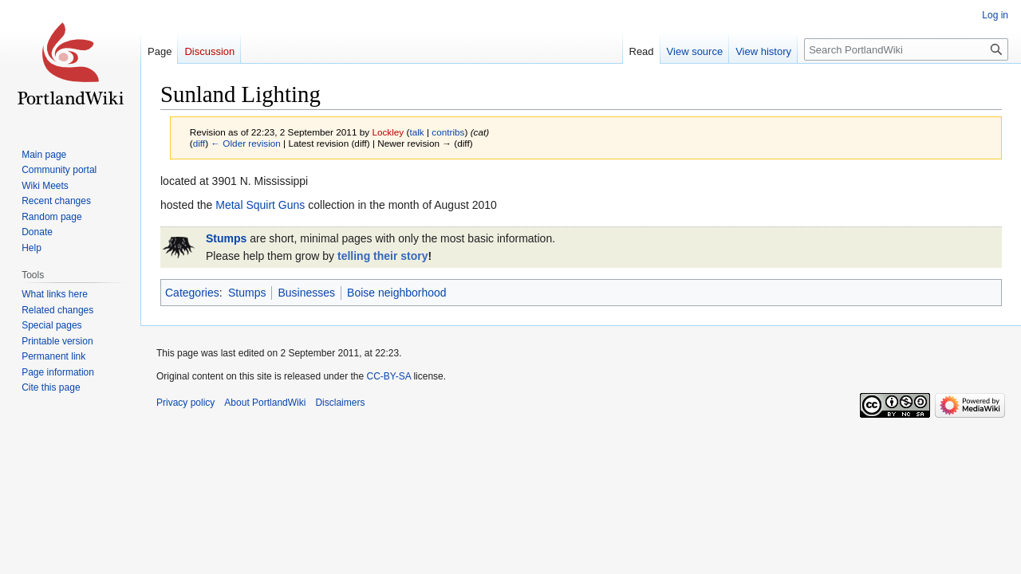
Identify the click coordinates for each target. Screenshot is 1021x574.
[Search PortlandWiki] (906, 49)
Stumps (226, 238)
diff (199, 143)
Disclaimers (340, 402)
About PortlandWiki (265, 402)
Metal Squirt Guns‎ (260, 205)
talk (416, 132)
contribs (448, 132)
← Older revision (246, 143)
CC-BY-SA (388, 376)
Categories (192, 292)
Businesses (306, 292)
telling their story (382, 256)
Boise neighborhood (397, 292)
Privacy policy (185, 402)
